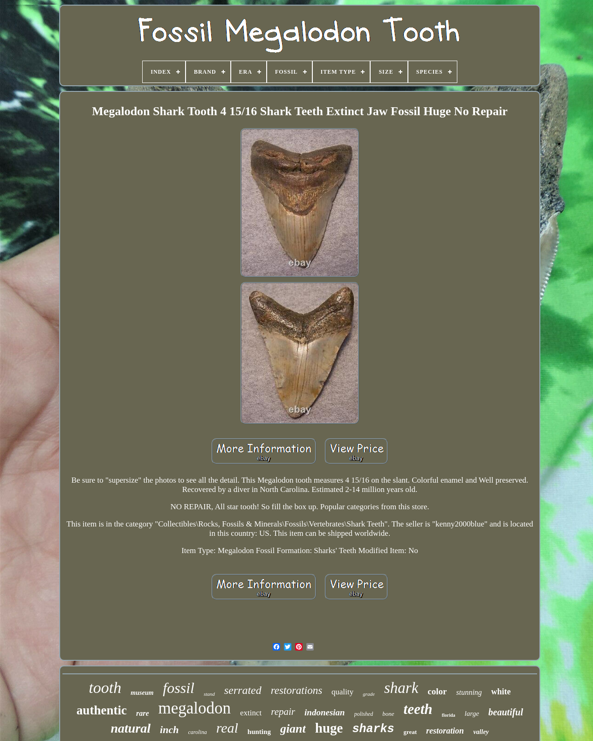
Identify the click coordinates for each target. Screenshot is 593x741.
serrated (243, 690)
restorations (296, 690)
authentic (101, 710)
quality (342, 691)
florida (448, 715)
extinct (251, 712)
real (227, 727)
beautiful (506, 712)
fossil (178, 687)
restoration (445, 730)
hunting (259, 731)
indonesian (324, 712)
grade (369, 694)
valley (481, 731)
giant (293, 728)
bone (388, 713)
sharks (373, 729)
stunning (469, 692)
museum (142, 692)
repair (283, 711)
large (471, 713)
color (437, 691)
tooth (105, 687)
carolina (197, 732)
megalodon (195, 708)
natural (130, 728)
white (501, 691)
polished (363, 714)
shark (401, 687)
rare (142, 713)
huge (329, 727)
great (410, 731)
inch (169, 729)
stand (209, 694)
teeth (418, 709)
